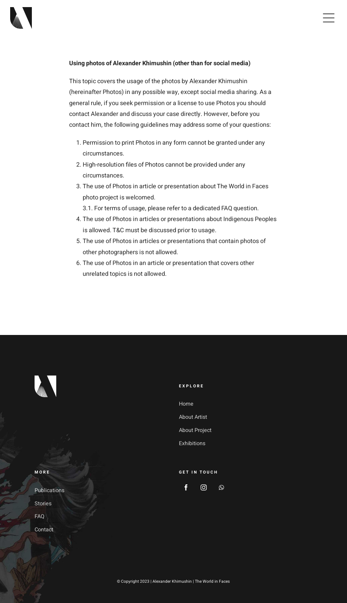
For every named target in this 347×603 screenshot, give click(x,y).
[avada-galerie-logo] (21, 10)
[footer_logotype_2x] (45, 378)
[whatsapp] (221, 487)
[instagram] (204, 487)
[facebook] (186, 487)
